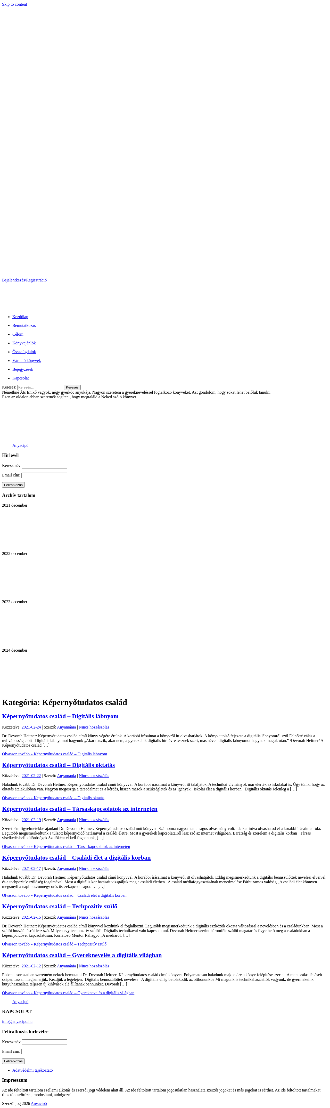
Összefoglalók (24, 352)
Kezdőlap (20, 316)
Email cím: (11, 475)
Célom (17, 334)
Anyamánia (66, 727)
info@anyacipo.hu (17, 1021)
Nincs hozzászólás (94, 727)
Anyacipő (20, 445)
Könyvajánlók (24, 343)
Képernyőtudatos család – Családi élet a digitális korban (76, 857)
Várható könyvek (26, 360)
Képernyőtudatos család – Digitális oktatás (58, 765)
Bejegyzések (22, 369)
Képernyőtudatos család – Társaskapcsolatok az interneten (80, 808)
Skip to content (14, 4)
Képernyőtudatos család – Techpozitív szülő (59, 906)
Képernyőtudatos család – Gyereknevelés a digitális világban (82, 955)
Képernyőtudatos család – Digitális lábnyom (60, 716)
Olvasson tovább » (54, 754)
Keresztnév (11, 465)
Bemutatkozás (24, 325)
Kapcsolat (20, 378)
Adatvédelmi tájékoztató (32, 1070)
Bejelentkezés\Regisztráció (24, 280)
